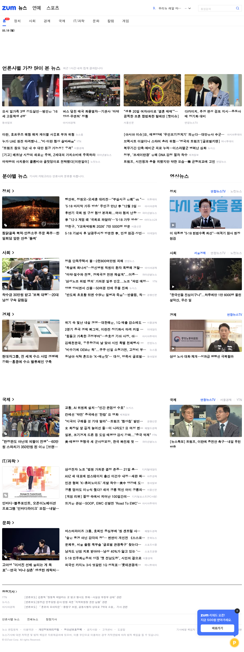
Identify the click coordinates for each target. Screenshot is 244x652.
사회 (32, 20)
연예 (36, 8)
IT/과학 (78, 20)
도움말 (121, 629)
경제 (47, 20)
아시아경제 (69, 122)
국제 (62, 20)
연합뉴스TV (191, 122)
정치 (17, 20)
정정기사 (8, 591)
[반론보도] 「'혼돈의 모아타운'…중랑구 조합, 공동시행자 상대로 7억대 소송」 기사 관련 (76, 607)
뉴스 (22, 8)
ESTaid (8, 639)
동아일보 (7, 122)
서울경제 (200, 253)
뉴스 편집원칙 (10, 629)
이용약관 (28, 629)
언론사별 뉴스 (11, 619)
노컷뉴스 (236, 191)
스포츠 (52, 8)
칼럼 (110, 20)
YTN (239, 400)
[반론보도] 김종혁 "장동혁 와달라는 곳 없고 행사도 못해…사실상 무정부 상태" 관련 (73, 597)
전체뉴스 (32, 619)
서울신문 (129, 122)
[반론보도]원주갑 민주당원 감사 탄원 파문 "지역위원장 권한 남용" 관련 (65, 602)
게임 (125, 20)
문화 (96, 20)
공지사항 (92, 629)
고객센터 (107, 629)
